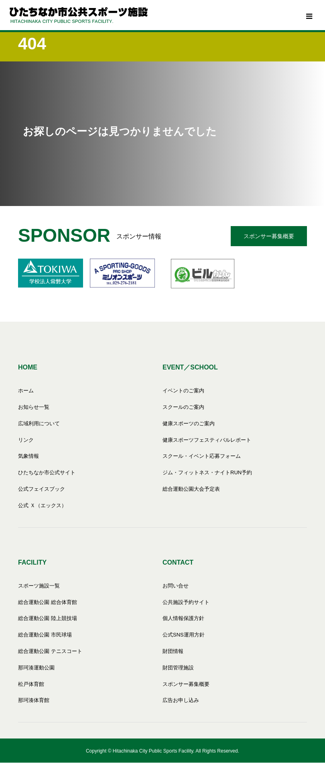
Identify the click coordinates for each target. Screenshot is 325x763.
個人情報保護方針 (183, 618)
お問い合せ (175, 586)
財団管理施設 (178, 668)
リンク (26, 440)
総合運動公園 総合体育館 (47, 602)
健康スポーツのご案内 (188, 423)
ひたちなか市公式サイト (46, 472)
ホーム (26, 391)
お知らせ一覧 (33, 407)
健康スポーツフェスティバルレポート (206, 440)
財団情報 (172, 651)
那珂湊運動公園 (36, 668)
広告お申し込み (180, 700)
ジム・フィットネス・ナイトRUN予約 (207, 472)
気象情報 (28, 456)
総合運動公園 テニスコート (50, 651)
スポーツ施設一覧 (39, 586)
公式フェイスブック (41, 489)
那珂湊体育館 (33, 700)
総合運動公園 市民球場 (45, 635)
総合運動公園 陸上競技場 (47, 618)
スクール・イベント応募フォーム (201, 456)
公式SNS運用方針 (183, 635)
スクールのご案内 (183, 407)
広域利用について (39, 423)
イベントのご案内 (183, 391)
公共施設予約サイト (185, 602)
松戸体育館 (31, 684)
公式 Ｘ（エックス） (42, 505)
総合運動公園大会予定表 (191, 489)
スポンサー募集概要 (269, 236)
